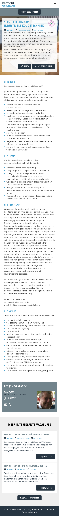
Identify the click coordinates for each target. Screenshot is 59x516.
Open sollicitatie (29, 512)
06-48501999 (12, 398)
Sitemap (38, 509)
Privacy (27, 509)
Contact (48, 509)
